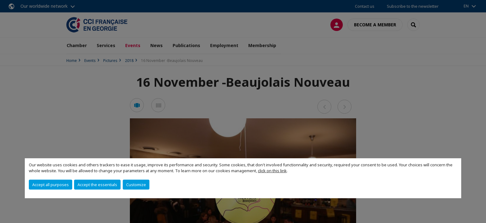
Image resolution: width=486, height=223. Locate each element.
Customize (136, 184)
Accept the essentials (97, 184)
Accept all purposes (50, 184)
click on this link (272, 170)
